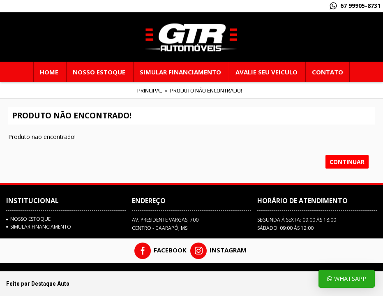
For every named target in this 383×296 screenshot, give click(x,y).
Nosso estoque (28, 219)
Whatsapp (346, 278)
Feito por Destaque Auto (37, 283)
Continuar (347, 162)
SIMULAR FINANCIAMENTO (38, 227)
